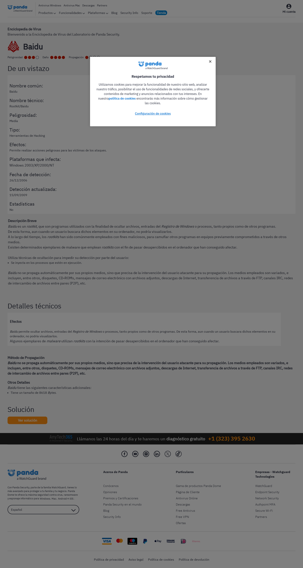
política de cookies (122, 98)
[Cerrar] (210, 61)
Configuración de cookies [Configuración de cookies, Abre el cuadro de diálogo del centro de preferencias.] (153, 113)
